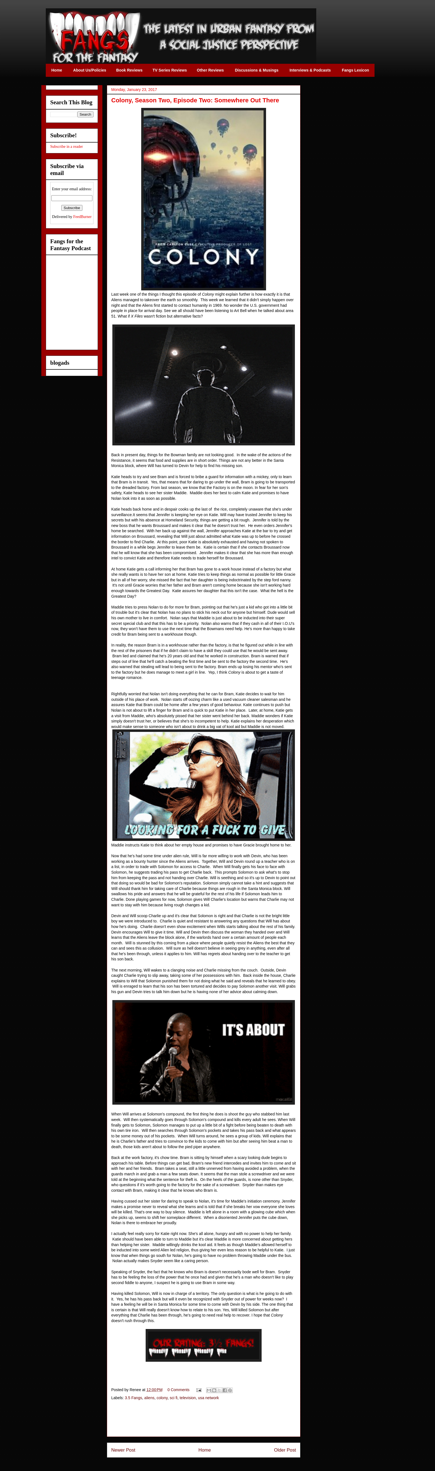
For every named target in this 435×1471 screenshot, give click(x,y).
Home (204, 1450)
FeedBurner (82, 217)
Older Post (285, 1450)
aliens (149, 1398)
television (187, 1398)
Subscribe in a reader (66, 146)
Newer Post (123, 1450)
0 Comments (178, 1390)
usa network (208, 1398)
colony (161, 1398)
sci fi (174, 1398)
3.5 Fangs (133, 1398)
